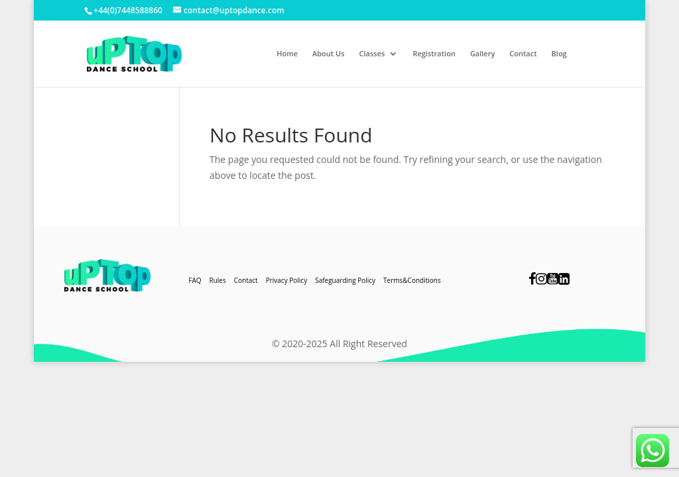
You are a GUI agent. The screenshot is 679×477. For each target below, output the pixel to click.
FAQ (194, 280)
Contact (522, 53)
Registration (433, 53)
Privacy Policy (286, 280)
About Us (328, 53)
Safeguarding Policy (345, 280)
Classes (372, 53)
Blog (559, 53)
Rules (218, 280)
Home (287, 53)
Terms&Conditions (412, 280)
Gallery (482, 53)
